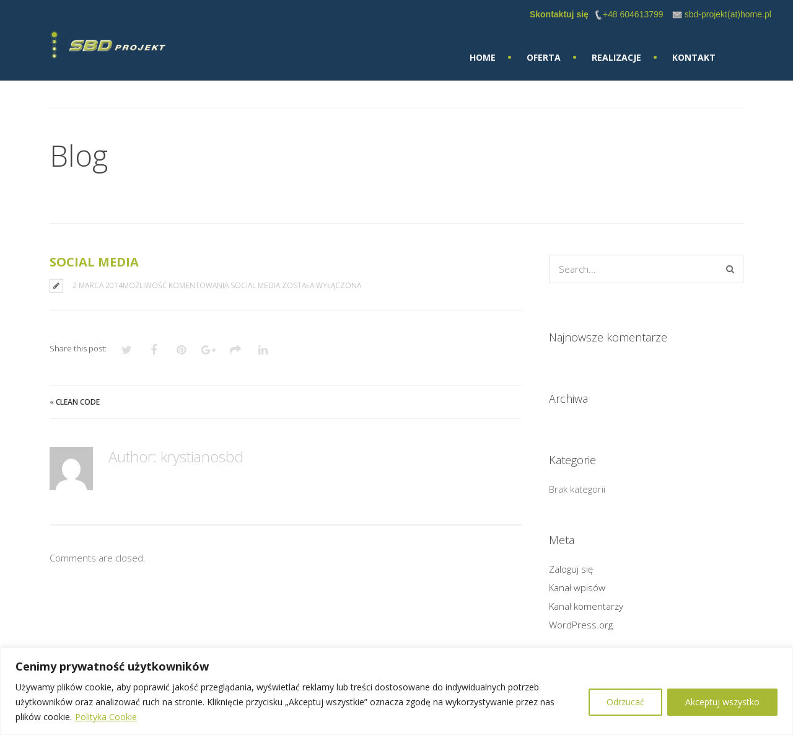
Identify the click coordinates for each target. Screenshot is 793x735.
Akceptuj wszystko (722, 702)
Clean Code (78, 402)
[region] (396, 691)
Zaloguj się (571, 569)
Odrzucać (625, 702)
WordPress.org (581, 624)
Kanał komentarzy (586, 606)
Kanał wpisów (577, 587)
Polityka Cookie (106, 717)
